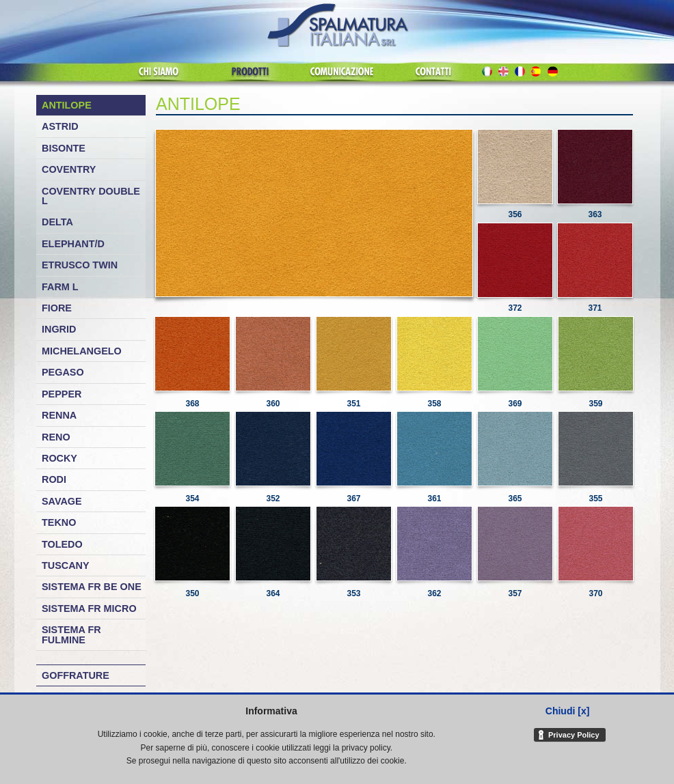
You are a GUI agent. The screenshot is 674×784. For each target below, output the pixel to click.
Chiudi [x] (567, 710)
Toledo (62, 544)
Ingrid (59, 329)
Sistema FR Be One (91, 586)
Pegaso (63, 372)
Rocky (59, 458)
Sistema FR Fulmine (71, 634)
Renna (59, 415)
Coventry (69, 169)
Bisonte (63, 148)
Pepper (61, 394)
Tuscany (66, 565)
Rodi (54, 479)
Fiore (57, 308)
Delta (57, 221)
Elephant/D (73, 243)
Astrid (60, 126)
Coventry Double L (91, 196)
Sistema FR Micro (89, 608)
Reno (56, 437)
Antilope (67, 105)
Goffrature (75, 675)
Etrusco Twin (80, 265)
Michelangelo (82, 351)
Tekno (59, 522)
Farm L (60, 286)
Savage (62, 501)
